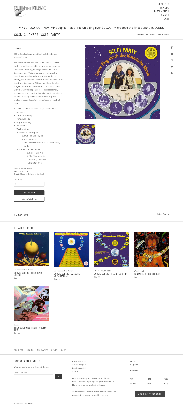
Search (165, 15)
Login (132, 361)
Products (163, 4)
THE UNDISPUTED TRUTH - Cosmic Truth (30, 329)
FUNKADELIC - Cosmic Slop (147, 274)
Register (134, 364)
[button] (150, 394)
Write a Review (163, 214)
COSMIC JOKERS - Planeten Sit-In (110, 274)
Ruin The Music (26, 403)
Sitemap (134, 370)
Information (161, 11)
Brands (164, 7)
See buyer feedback (150, 393)
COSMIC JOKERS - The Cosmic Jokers (28, 274)
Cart (166, 18)
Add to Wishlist (29, 199)
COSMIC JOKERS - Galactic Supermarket (67, 275)
